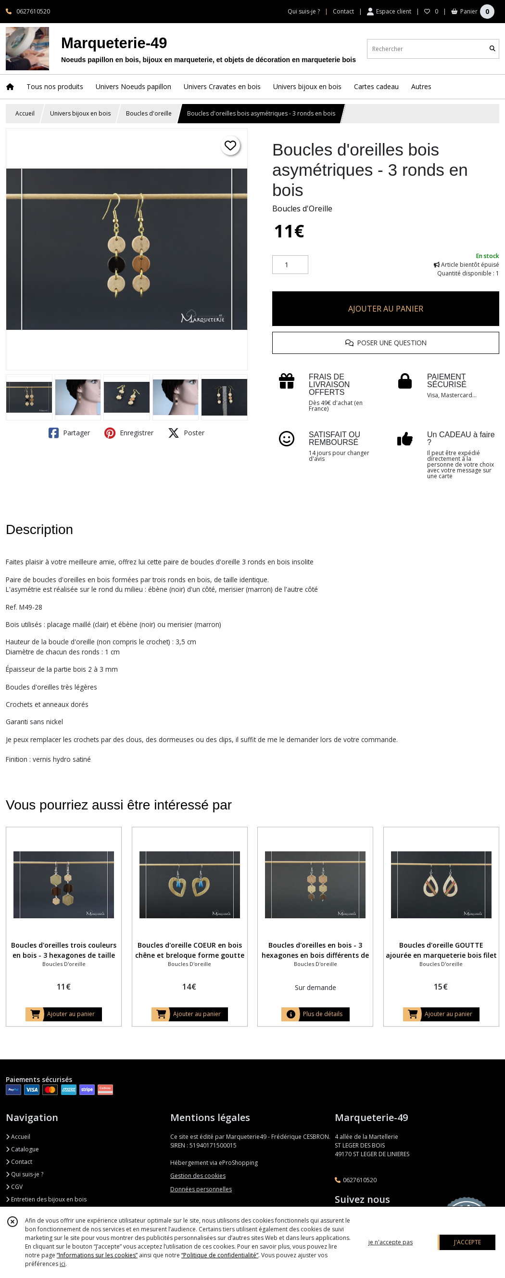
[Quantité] (290, 264)
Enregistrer (128, 433)
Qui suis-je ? (24, 1174)
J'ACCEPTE (467, 1242)
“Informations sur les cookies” (97, 1255)
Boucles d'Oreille (302, 208)
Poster (186, 433)
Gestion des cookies (198, 1176)
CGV (14, 1187)
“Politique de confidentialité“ (219, 1255)
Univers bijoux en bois (80, 113)
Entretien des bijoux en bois (46, 1199)
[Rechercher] (492, 48)
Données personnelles (201, 1189)
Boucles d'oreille (149, 113)
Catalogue (22, 1149)
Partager (69, 433)
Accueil (25, 113)
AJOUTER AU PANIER (385, 308)
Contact (343, 11)
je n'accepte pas (390, 1242)
